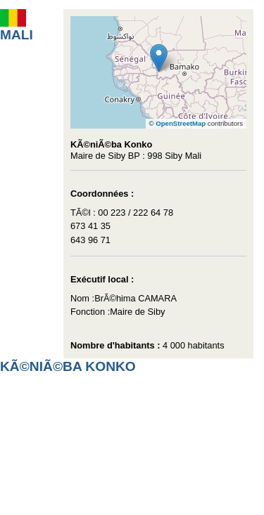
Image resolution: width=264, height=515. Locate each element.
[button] (159, 58)
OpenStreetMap (181, 123)
